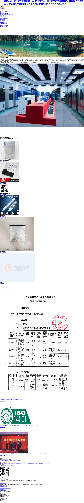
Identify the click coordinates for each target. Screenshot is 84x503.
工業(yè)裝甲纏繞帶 (4, 15)
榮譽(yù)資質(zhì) (10, 460)
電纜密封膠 (2, 19)
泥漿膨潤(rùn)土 (3, 498)
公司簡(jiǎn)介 (3, 23)
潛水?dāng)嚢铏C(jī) (4, 495)
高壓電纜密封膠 (3, 486)
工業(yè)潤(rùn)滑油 (4, 485)
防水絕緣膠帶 (3, 17)
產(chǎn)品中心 (4, 13)
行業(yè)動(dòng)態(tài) (9, 465)
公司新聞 (2, 465)
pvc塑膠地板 (3, 499)
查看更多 (2, 282)
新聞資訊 (2, 22)
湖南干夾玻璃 (3, 494)
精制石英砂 (2, 493)
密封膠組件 (2, 20)
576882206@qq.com (4, 482)
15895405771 (3, 478)
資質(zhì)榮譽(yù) (4, 25)
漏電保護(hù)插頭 (4, 496)
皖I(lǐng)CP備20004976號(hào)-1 (35, 484)
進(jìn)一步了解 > (3, 140)
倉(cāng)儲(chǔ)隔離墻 (5, 491)
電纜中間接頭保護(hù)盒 (5, 18)
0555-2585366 (3, 483)
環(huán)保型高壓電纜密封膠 (6, 14)
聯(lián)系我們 (3, 27)
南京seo (2, 500)
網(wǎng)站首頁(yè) (5, 11)
